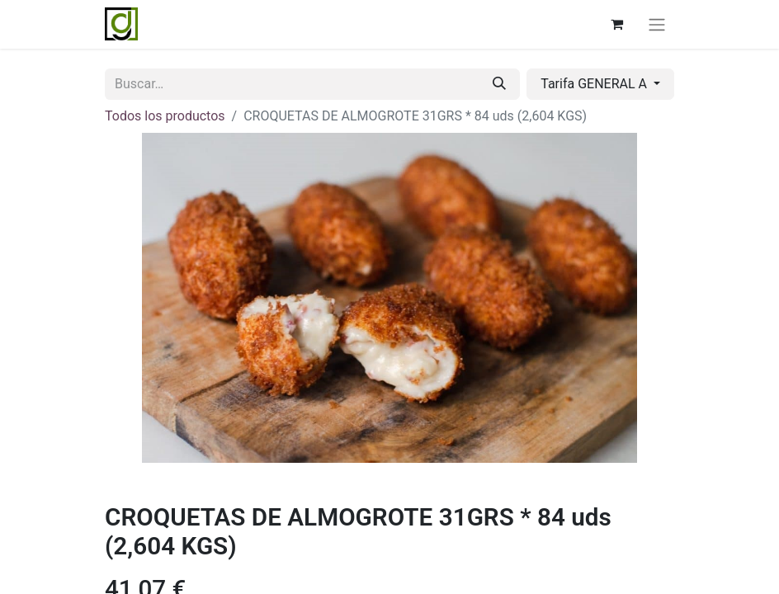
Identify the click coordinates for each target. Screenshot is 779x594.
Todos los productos (165, 116)
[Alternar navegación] (657, 24)
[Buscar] (499, 84)
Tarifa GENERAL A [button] (595, 84)
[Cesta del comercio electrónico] (616, 23)
